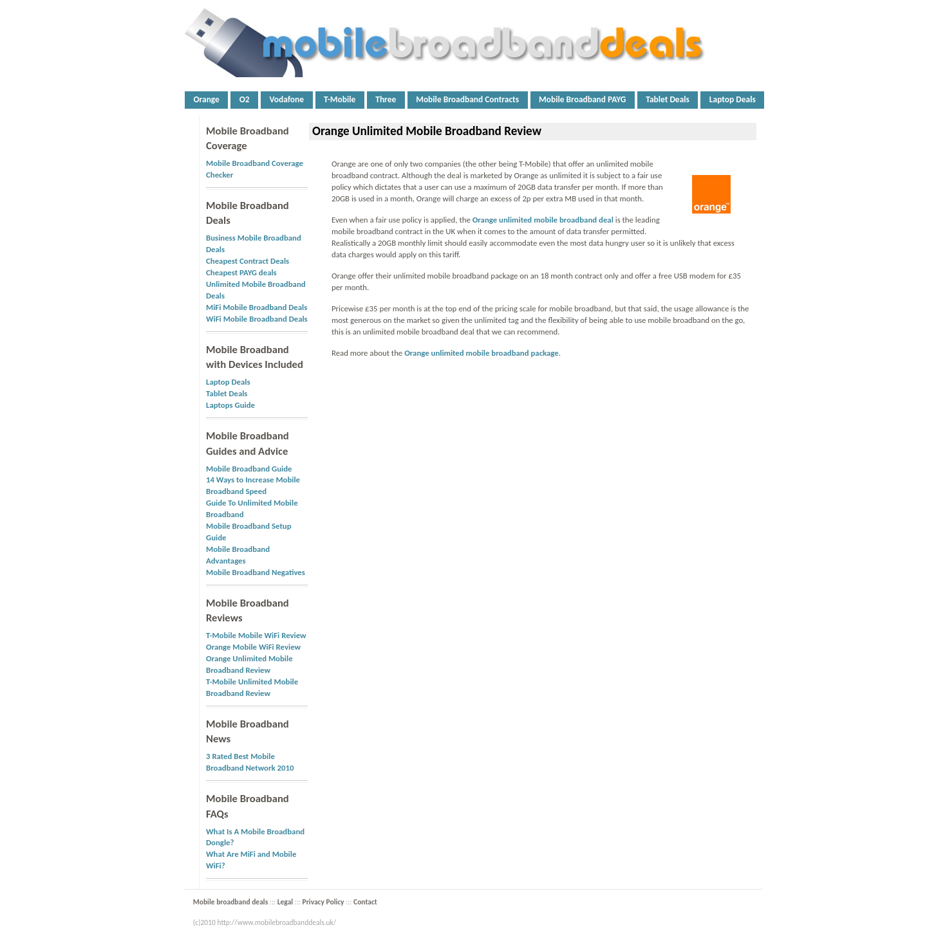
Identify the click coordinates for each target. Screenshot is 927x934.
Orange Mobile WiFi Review (253, 647)
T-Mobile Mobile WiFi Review (256, 635)
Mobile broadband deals (230, 901)
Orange (206, 99)
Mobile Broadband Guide (249, 468)
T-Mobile (339, 99)
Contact (365, 901)
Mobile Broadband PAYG (582, 99)
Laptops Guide (230, 405)
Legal (285, 901)
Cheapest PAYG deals (241, 272)
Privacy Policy (323, 901)
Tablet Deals (667, 99)
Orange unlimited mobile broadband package (481, 353)
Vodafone (287, 99)
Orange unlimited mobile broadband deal (543, 219)
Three (385, 99)
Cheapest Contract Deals (247, 261)
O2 (244, 99)
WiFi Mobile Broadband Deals (257, 319)
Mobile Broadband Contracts (467, 99)
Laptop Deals (732, 99)
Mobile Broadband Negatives (255, 572)
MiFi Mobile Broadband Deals (256, 307)
